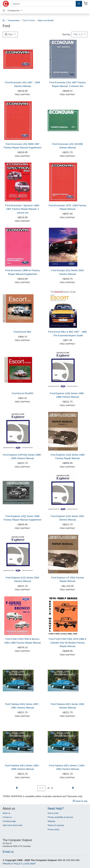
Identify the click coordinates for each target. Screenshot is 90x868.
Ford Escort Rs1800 (22, 393)
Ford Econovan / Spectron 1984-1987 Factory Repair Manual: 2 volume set (22, 209)
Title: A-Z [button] (78, 34)
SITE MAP (29, 863)
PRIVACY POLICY (12, 863)
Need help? (56, 808)
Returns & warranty (56, 825)
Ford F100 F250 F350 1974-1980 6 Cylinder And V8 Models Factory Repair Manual (67, 643)
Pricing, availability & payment (60, 817)
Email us (8, 851)
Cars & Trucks (29, 20)
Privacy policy (53, 829)
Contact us (7, 817)
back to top (80, 801)
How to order (53, 813)
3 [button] (40, 788)
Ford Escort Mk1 (22, 331)
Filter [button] (9, 34)
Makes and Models (46, 20)
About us (6, 813)
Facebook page (9, 821)
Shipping (51, 821)
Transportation (14, 20)
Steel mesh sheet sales (12, 825)
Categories (14, 10)
